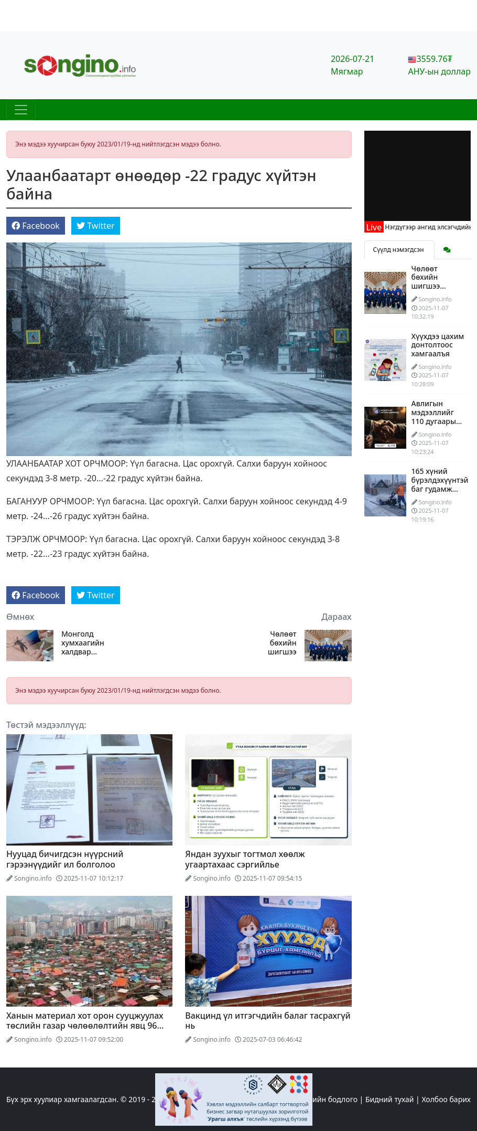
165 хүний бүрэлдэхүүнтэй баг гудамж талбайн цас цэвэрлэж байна (440, 493)
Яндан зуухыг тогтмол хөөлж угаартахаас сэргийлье (245, 859)
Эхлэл (269, 1099)
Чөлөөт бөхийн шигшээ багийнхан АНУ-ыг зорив (272, 643)
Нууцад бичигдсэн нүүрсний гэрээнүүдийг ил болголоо (65, 859)
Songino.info (33, 878)
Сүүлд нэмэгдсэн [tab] (399, 249)
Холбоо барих (446, 1099)
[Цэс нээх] (21, 109)
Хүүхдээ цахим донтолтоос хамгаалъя (437, 345)
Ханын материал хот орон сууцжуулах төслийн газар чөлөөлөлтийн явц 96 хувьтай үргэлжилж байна (85, 1025)
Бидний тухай (389, 1099)
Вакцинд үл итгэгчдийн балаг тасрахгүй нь (268, 1020)
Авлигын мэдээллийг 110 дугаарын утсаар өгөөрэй (436, 420)
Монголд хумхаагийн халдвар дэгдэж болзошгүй (82, 643)
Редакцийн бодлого (322, 1099)
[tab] (447, 249)
